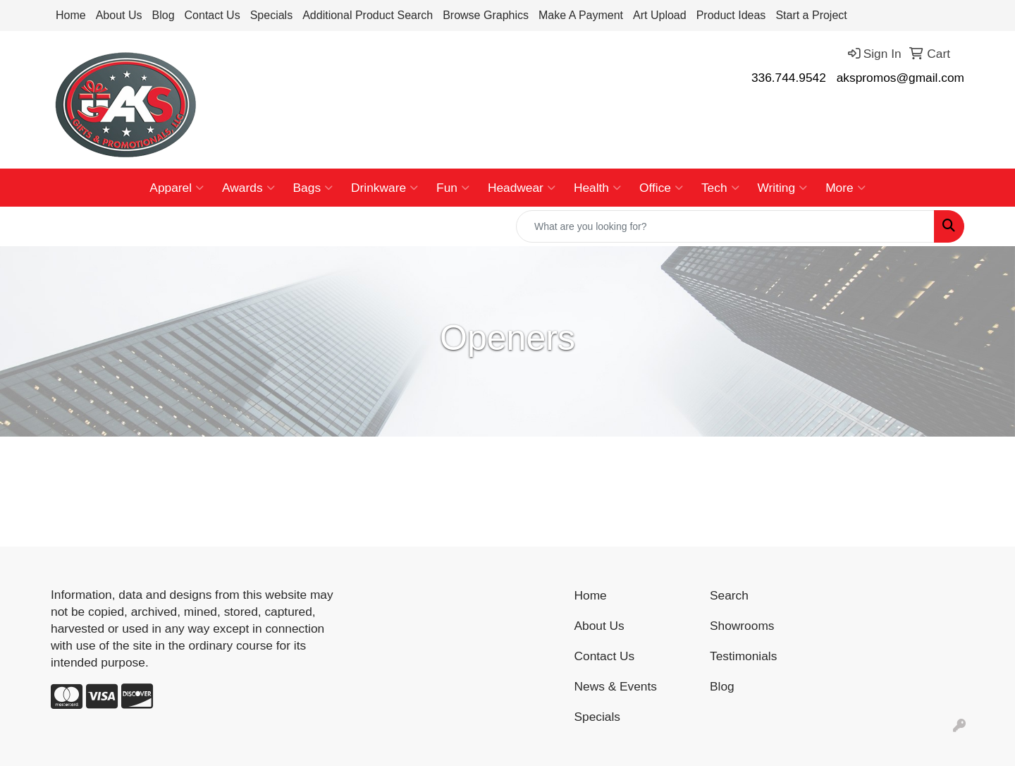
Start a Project (811, 15)
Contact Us (212, 15)
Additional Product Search (367, 15)
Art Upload (660, 15)
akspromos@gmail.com (900, 78)
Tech (720, 187)
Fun (452, 187)
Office (661, 187)
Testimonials (743, 656)
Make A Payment (581, 15)
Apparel (176, 187)
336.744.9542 (788, 78)
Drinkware (384, 187)
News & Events (616, 686)
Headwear (521, 187)
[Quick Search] (725, 226)
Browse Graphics (486, 15)
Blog (163, 15)
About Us (119, 15)
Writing (783, 187)
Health (597, 187)
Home (71, 15)
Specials (271, 15)
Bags (313, 187)
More (845, 187)
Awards (248, 187)
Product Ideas (731, 15)
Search (729, 595)
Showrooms (742, 626)
